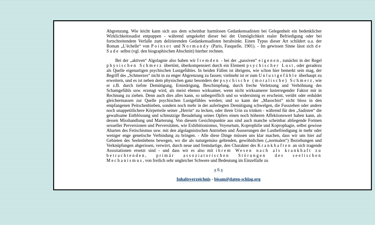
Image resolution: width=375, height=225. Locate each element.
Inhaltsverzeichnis (193, 179)
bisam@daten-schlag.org (237, 179)
